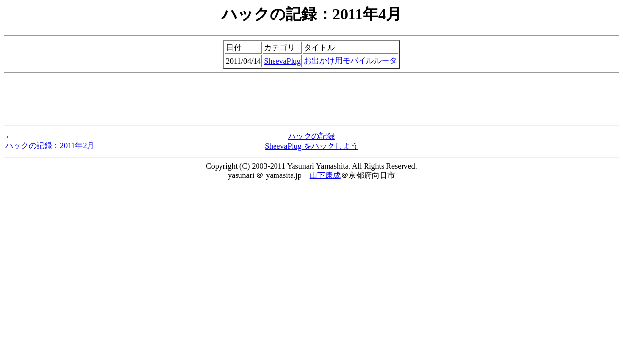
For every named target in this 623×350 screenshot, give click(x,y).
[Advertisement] (311, 99)
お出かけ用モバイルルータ (350, 60)
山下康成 (325, 175)
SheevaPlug (282, 61)
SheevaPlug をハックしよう (311, 146)
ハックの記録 (311, 136)
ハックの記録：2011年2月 (49, 145)
